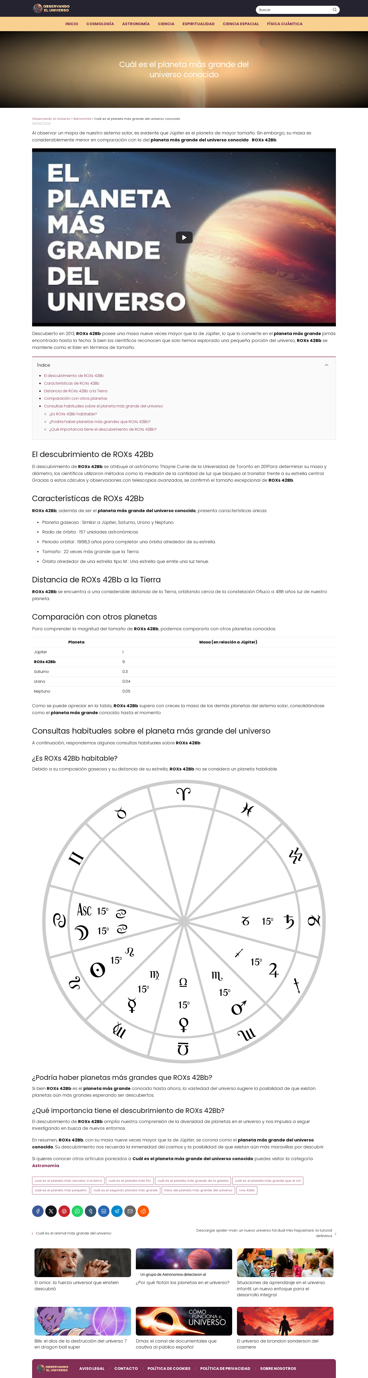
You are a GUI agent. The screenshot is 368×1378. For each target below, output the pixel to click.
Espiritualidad (199, 24)
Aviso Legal (91, 1368)
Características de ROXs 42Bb (71, 383)
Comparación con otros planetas (75, 398)
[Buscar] (335, 9)
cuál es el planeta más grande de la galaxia (193, 1180)
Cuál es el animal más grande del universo (73, 1233)
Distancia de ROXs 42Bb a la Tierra (75, 391)
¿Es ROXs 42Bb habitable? (73, 414)
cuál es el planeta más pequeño (61, 1190)
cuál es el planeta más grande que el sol (268, 1180)
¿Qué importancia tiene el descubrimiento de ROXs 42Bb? (103, 429)
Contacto (126, 1368)
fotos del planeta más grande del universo (198, 1190)
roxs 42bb (247, 1190)
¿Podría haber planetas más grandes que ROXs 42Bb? (99, 421)
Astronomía (136, 24)
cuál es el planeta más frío (130, 1180)
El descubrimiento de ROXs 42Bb (74, 375)
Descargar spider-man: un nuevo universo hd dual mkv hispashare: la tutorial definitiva (264, 1233)
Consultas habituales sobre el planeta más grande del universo (103, 406)
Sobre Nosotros (278, 1368)
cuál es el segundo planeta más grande (125, 1190)
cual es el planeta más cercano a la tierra (68, 1180)
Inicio (71, 24)
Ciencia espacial (241, 24)
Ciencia (166, 24)
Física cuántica (285, 24)
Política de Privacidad (225, 1368)
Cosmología (100, 24)
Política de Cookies (169, 1368)
